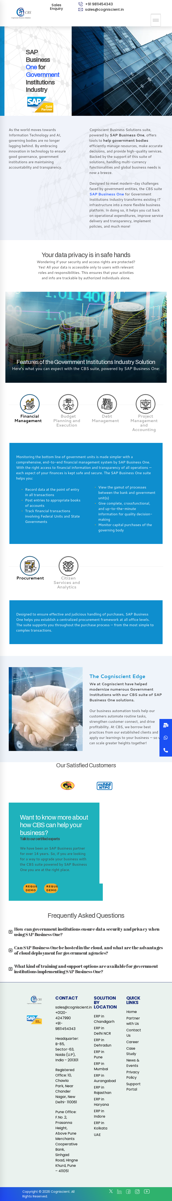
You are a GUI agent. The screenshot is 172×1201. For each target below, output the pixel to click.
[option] (67, 785)
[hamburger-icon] (156, 20)
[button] (165, 750)
